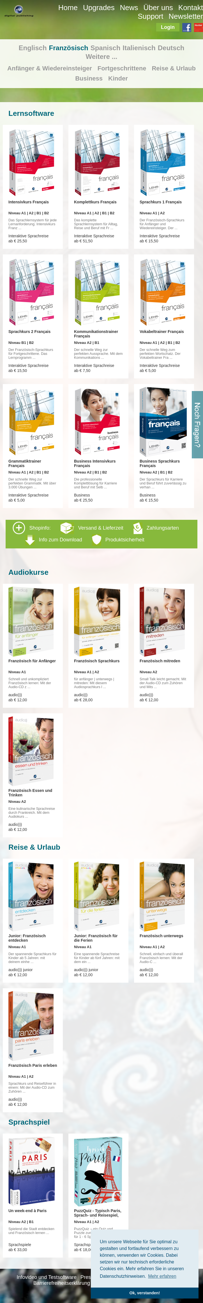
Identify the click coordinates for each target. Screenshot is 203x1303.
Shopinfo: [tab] (96, 533)
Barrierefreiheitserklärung (61, 1283)
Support (150, 16)
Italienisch (139, 48)
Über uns (158, 7)
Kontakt (190, 7)
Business (89, 78)
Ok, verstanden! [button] (145, 1293)
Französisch (68, 48)
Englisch (33, 48)
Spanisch (106, 48)
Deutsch (171, 48)
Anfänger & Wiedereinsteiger (49, 68)
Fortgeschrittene (122, 68)
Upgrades (99, 7)
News (129, 7)
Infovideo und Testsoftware (47, 1277)
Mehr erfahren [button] (162, 1276)
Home (68, 7)
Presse (88, 1277)
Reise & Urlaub (174, 68)
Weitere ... (101, 56)
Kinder (118, 78)
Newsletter (186, 16)
